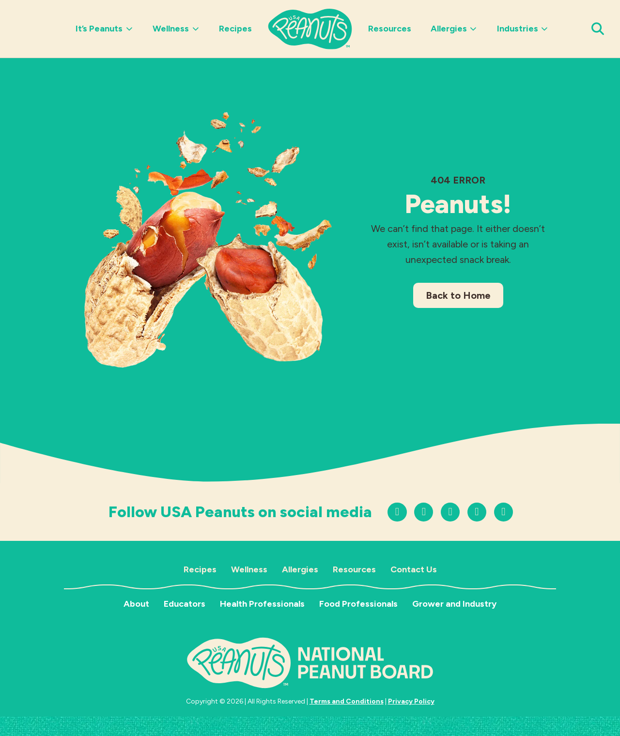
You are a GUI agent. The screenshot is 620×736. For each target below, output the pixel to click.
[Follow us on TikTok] (423, 512)
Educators (184, 603)
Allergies (454, 28)
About (136, 603)
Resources (389, 28)
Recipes (235, 28)
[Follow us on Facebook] (476, 512)
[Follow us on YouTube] (450, 512)
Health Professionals (262, 603)
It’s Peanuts (104, 28)
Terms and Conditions (347, 701)
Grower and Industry (454, 603)
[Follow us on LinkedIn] (503, 512)
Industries (523, 28)
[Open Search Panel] (597, 29)
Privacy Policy (411, 701)
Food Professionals (358, 603)
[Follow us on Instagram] (397, 512)
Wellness (176, 28)
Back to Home (458, 295)
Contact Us (413, 569)
